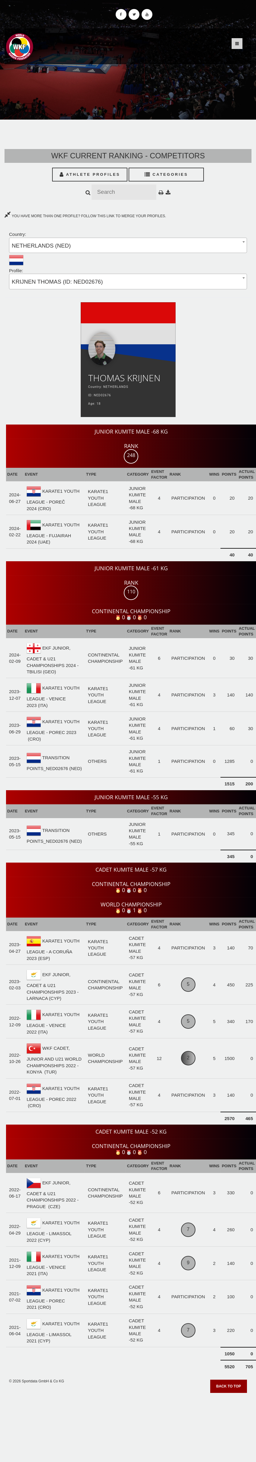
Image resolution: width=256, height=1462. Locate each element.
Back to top (228, 1386)
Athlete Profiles (90, 174)
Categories (166, 174)
